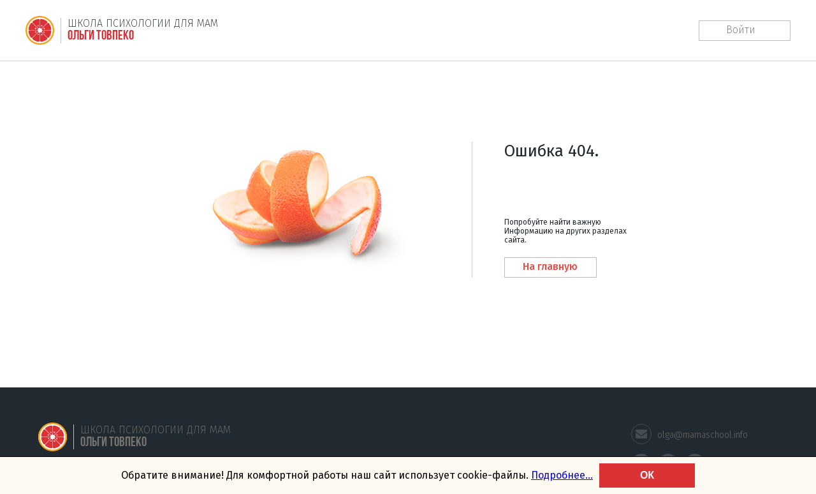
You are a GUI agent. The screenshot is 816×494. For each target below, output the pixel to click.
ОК (647, 475)
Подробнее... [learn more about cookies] (562, 475)
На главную (550, 266)
